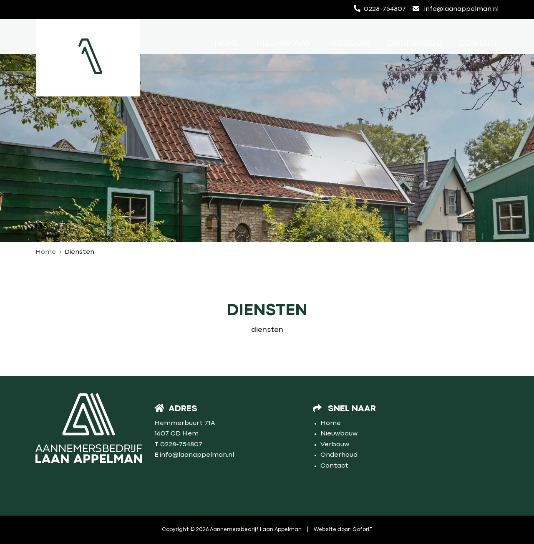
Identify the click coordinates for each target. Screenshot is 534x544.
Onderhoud (414, 43)
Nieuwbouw (283, 43)
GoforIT (363, 529)
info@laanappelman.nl (456, 8)
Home (226, 43)
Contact (478, 43)
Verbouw (349, 43)
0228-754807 (380, 8)
